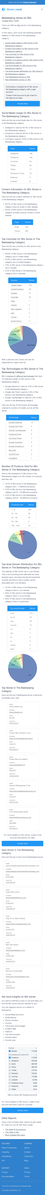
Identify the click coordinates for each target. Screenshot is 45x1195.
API (3, 1160)
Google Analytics (15, 442)
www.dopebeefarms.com (16, 898)
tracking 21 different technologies (20, 376)
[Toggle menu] (42, 9)
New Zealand (16, 309)
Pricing (4, 1172)
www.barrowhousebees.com (17, 977)
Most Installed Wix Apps (15, 1135)
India (13, 301)
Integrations (6, 1156)
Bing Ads (12, 450)
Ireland (14, 305)
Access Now (22, 104)
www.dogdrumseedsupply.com (18, 924)
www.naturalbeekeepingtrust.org (22, 791)
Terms (26, 1176)
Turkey (14, 317)
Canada (14, 293)
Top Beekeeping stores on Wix (17, 77)
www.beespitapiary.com (15, 950)
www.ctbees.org (15, 712)
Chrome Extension (29, 2)
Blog (26, 1160)
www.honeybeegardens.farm (21, 738)
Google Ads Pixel (16, 426)
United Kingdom (17, 289)
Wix (18, 25)
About (26, 1148)
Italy (12, 313)
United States (16, 285)
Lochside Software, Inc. (11, 1190)
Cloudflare (13, 458)
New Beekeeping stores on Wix (18, 80)
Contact (27, 1152)
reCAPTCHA (14, 454)
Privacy (27, 1172)
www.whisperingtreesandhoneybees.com (22, 871)
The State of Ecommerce (15, 1129)
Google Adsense (15, 422)
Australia (14, 297)
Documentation (8, 1176)
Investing (5, 1152)
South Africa (16, 321)
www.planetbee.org (17, 765)
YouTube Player (15, 438)
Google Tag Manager (17, 430)
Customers (28, 1156)
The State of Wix (12, 1132)
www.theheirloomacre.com (20, 817)
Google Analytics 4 (16, 446)
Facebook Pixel (15, 434)
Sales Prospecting (9, 1148)
